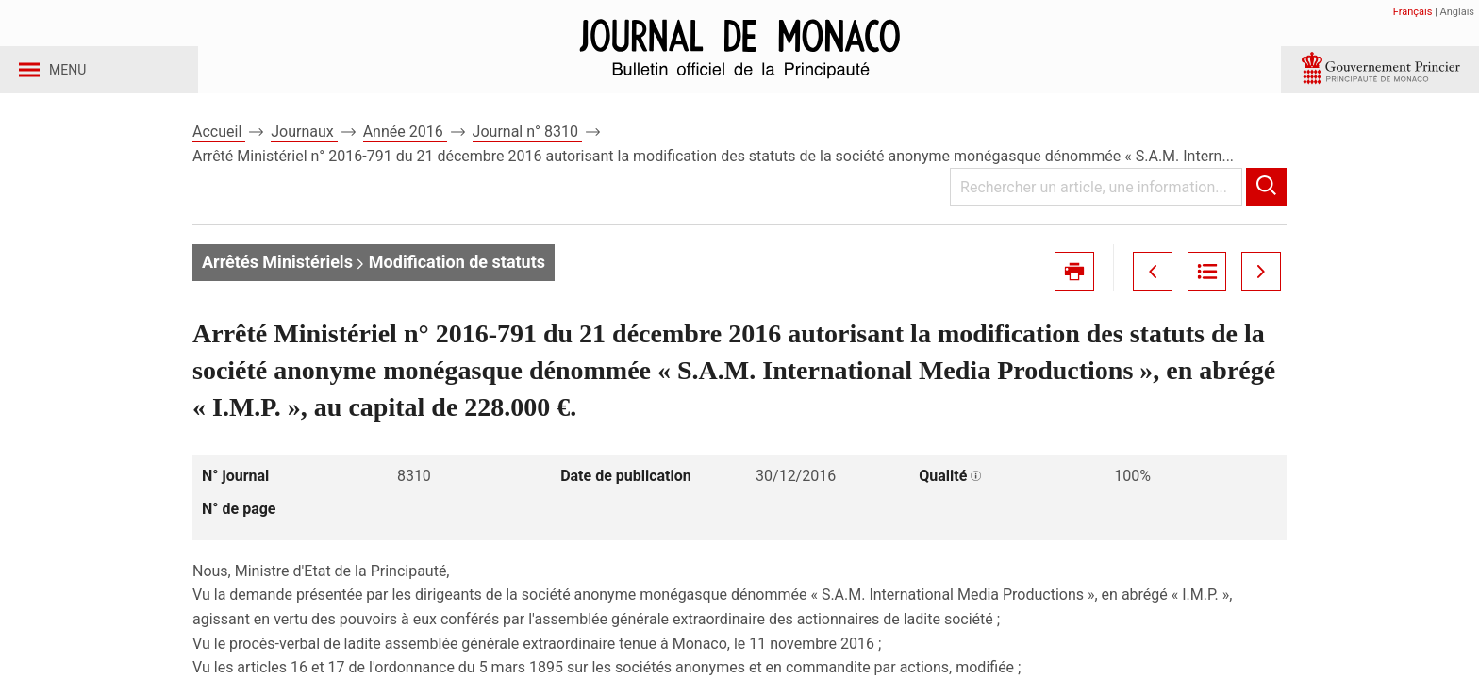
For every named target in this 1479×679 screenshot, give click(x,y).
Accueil (218, 149)
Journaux (304, 149)
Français (1413, 12)
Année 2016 (405, 149)
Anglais (1457, 12)
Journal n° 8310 (527, 149)
